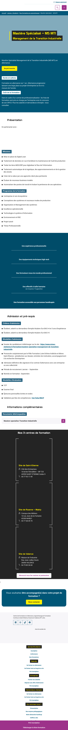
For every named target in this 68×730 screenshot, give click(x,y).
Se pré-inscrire (9, 68)
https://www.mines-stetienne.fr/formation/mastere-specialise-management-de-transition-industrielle (31, 346)
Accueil (4, 13)
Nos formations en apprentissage (29, 13)
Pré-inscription (34, 723)
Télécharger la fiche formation (34, 727)
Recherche (57, 7)
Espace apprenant (61, 2)
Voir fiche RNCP (38, 398)
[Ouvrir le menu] (64, 7)
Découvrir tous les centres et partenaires (34, 575)
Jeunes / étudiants (12, 13)
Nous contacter (34, 602)
